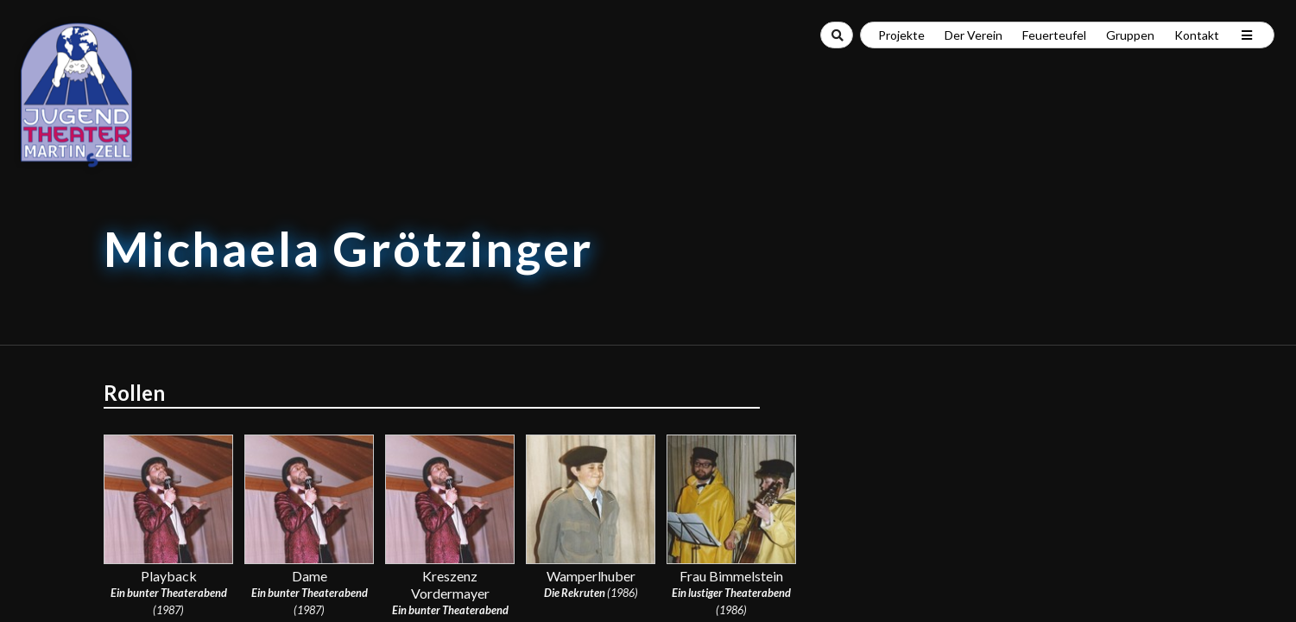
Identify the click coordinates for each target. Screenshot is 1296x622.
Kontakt (1196, 35)
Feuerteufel (1054, 35)
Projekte (901, 35)
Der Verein (973, 35)
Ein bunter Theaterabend (169, 593)
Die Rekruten (574, 593)
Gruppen (1130, 35)
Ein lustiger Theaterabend (731, 593)
